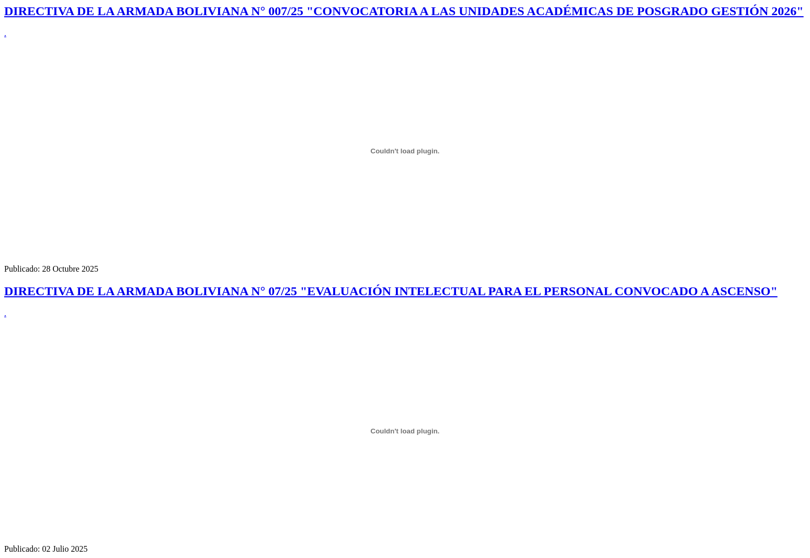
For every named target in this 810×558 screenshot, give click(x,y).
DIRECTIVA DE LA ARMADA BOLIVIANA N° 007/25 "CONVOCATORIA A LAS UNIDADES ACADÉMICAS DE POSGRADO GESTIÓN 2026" (404, 11)
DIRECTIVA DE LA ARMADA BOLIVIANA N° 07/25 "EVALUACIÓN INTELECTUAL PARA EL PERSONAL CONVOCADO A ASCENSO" (391, 291)
